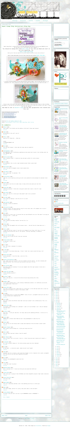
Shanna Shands (6, 166)
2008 (57, 362)
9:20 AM (5, 143)
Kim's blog (25, 48)
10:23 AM (5, 169)
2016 (57, 295)
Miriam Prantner (6, 176)
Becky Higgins (57, 227)
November (59, 304)
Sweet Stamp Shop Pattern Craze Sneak (60, 336)
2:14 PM (5, 269)
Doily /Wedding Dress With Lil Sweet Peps (60, 324)
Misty (57, 201)
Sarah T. (55, 278)
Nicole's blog (19, 107)
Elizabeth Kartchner (56, 238)
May (57, 349)
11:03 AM (5, 380)
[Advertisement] (26, 406)
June (58, 348)
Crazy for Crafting (56, 233)
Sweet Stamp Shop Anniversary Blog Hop (63, 126)
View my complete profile (58, 203)
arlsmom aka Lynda (7, 271)
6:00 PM (5, 355)
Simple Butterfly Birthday (60, 326)
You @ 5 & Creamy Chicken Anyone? (62, 176)
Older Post (48, 415)
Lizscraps (5, 219)
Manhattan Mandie (6, 367)
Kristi (4, 161)
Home (26, 415)
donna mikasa (6, 192)
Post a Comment (6, 397)
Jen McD (4, 249)
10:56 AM (5, 211)
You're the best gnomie (60, 327)
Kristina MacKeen (6, 392)
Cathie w (5, 136)
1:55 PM (5, 370)
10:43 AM (5, 195)
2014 (57, 298)
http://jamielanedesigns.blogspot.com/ (10, 114)
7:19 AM (5, 329)
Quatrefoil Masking (59, 329)
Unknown (4, 322)
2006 (57, 365)
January (58, 355)
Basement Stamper (6, 327)
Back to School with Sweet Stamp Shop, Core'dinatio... (60, 317)
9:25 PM (5, 320)
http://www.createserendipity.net (9, 113)
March (58, 352)
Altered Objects (8, 122)
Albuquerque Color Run (60, 319)
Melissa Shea (6, 187)
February (58, 354)
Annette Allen (6, 254)
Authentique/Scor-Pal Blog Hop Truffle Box (63, 134)
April (57, 351)
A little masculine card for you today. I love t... (61, 311)
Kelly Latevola (6, 265)
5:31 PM (5, 291)
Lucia (55, 265)
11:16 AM (5, 226)
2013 (57, 300)
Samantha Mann (6, 305)
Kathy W (4, 332)
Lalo (4, 293)
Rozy (4, 346)
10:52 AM (5, 205)
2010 (57, 359)
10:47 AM (5, 200)
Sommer (4, 387)
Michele (4, 317)
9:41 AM (5, 154)
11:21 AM (5, 339)
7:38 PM (5, 309)
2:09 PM (5, 385)
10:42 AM (5, 190)
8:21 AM (5, 365)
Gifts (17, 122)
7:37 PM (5, 360)
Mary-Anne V (5, 276)
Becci (55, 225)
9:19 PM (5, 315)
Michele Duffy (6, 287)
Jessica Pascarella (7, 377)
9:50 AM (5, 159)
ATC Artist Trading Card (60, 344)
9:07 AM (5, 129)
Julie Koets (56, 256)
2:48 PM (5, 349)
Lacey (55, 263)
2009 (57, 361)
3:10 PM (5, 279)
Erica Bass (5, 197)
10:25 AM (5, 174)
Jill (54, 254)
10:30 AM (5, 180)
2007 (57, 364)
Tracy (4, 362)
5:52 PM (5, 297)
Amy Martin (5, 311)
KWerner (56, 258)
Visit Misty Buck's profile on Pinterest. (61, 103)
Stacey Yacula (57, 283)
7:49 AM (5, 375)
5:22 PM (5, 285)
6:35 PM (5, 303)
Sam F (4, 244)
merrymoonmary (38, 425)
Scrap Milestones (56, 281)
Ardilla (4, 224)
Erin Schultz (56, 242)
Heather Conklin (55, 245)
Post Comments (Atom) (29, 418)
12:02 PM (5, 237)
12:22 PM (5, 242)
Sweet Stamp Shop (23, 122)
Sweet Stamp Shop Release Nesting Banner (63, 184)
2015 (57, 297)
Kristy (55, 261)
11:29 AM (5, 344)
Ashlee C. (56, 223)
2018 (57, 292)
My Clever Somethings (56, 272)
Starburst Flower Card (60, 340)
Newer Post (4, 415)
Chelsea (4, 182)
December (59, 303)
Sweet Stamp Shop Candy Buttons (59, 332)
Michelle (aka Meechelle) (8, 259)
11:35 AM (5, 232)
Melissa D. (56, 267)
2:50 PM (5, 274)
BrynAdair (5, 281)
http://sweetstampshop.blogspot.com (11, 112)
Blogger (49, 425)
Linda (4, 351)
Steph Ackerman (6, 202)
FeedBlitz (60, 45)
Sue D (4, 357)
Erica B (55, 240)
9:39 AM (5, 148)
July (57, 346)
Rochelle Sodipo (6, 239)
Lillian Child (6, 372)
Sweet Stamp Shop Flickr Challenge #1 (60, 322)
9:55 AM (5, 164)
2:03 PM (5, 263)
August (58, 309)
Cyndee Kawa (56, 235)
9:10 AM (5, 334)
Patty (55, 276)
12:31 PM (5, 247)
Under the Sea (31, 122)
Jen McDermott (56, 252)
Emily (4, 213)
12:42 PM (5, 252)
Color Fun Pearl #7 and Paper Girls (60, 314)
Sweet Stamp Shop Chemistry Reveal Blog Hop (63, 168)
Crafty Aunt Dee (6, 207)
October (58, 306)
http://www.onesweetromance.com (9, 117)
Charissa (56, 231)
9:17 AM (5, 134)
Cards (14, 122)
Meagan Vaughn (6, 382)
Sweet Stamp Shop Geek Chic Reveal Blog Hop (63, 160)
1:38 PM (5, 257)
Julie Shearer (6, 171)
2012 (57, 301)
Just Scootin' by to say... (60, 333)
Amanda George (55, 219)
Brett (55, 229)
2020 (57, 290)
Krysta (4, 299)
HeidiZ (55, 246)
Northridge (56, 274)
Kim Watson (56, 259)
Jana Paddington (56, 249)
